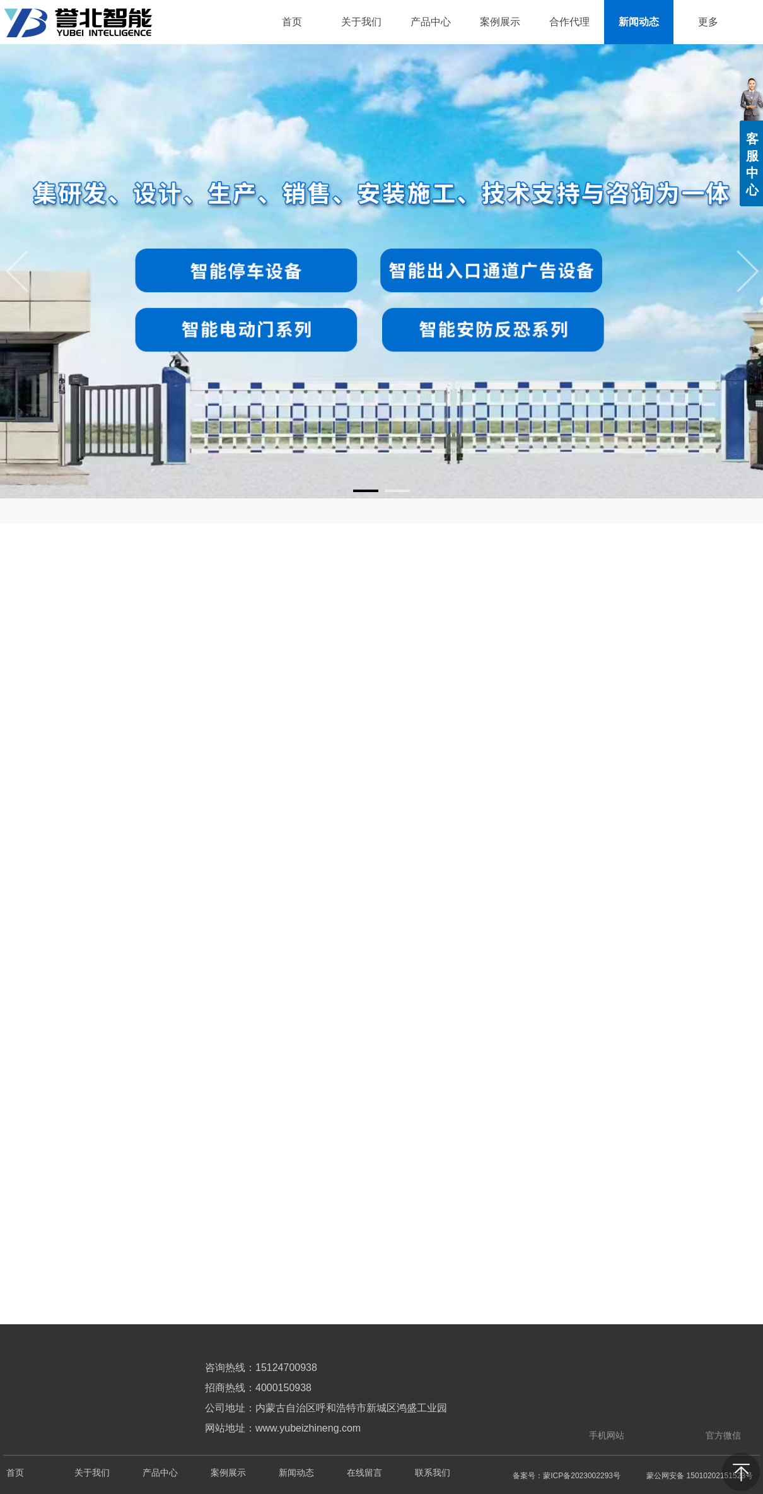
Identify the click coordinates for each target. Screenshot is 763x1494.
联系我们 (432, 1473)
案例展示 (228, 1473)
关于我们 (92, 1473)
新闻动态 (296, 1473)
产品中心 (160, 1473)
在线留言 (364, 1473)
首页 (15, 1473)
